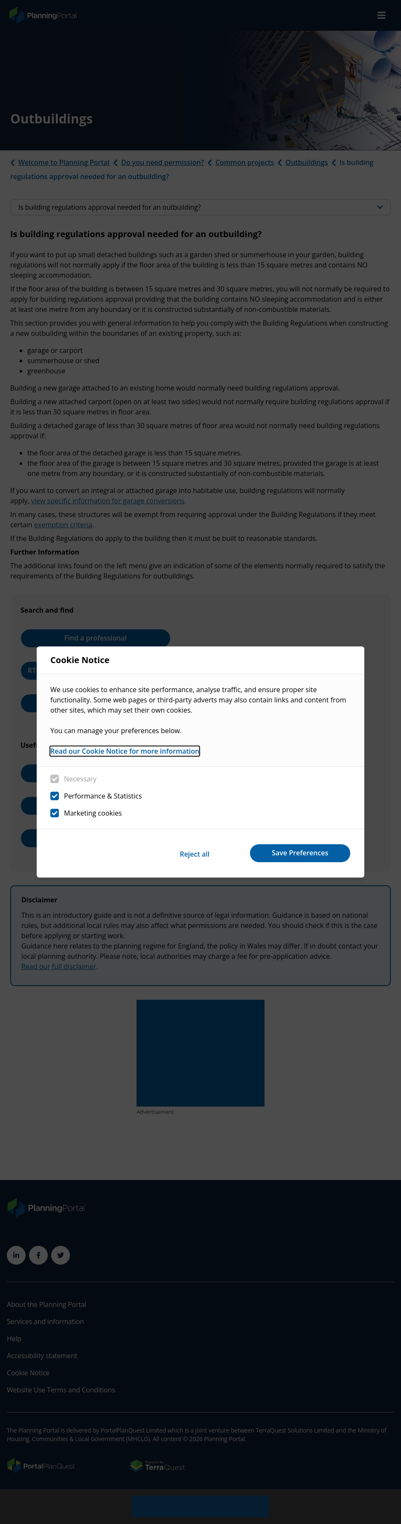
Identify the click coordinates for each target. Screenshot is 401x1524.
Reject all (187, 852)
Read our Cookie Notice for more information (124, 752)
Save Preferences (298, 852)
